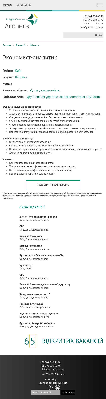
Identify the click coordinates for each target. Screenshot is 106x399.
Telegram (98, 23)
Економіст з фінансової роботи (38, 216)
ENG (28, 4)
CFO (21, 226)
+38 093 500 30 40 (93, 19)
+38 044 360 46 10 (93, 16)
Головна (7, 45)
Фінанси (34, 45)
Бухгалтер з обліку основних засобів (41, 255)
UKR (18, 4)
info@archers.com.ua (92, 27)
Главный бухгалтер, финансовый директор (45, 284)
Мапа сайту (50, 379)
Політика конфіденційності (53, 382)
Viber (87, 23)
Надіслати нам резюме (53, 185)
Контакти (7, 4)
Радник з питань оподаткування (38, 313)
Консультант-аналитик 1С (34, 294)
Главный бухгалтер (30, 236)
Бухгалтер (25, 265)
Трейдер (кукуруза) (31, 303)
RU (23, 4)
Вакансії (20, 45)
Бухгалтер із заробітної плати (37, 323)
